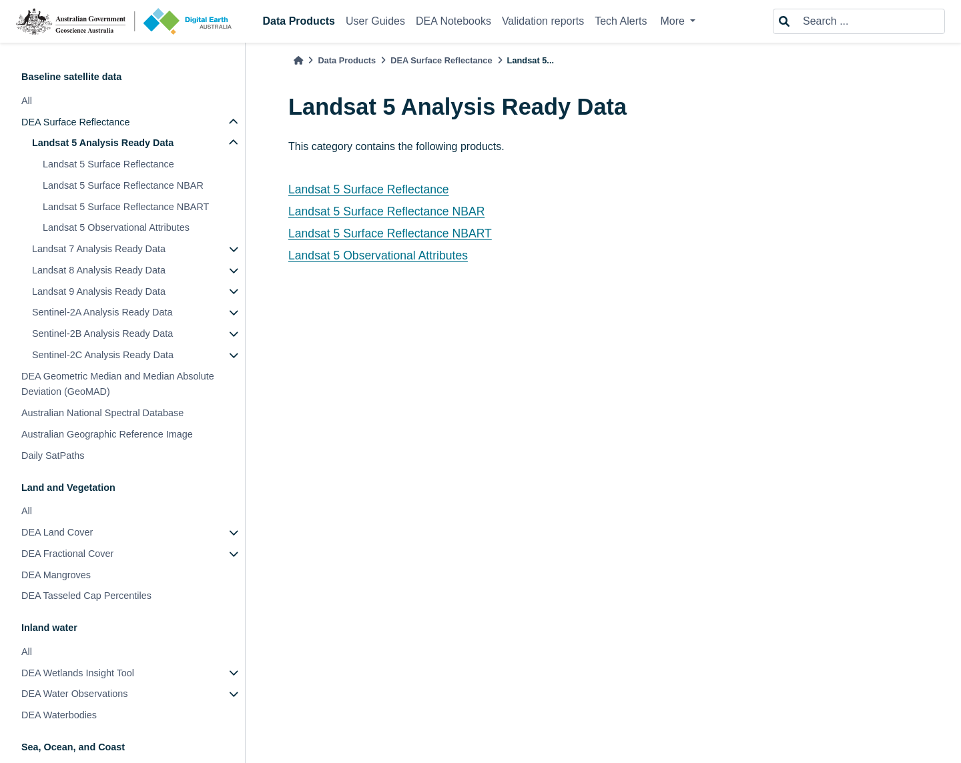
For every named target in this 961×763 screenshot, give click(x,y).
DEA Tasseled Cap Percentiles (86, 595)
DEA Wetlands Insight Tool (77, 673)
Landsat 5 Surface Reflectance (108, 164)
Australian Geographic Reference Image (107, 434)
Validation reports (543, 21)
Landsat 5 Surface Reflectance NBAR (123, 185)
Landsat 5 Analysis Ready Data (103, 142)
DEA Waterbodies (59, 715)
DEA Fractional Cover (67, 553)
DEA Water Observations (74, 693)
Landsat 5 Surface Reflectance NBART (126, 206)
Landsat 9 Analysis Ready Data (99, 291)
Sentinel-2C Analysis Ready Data (103, 354)
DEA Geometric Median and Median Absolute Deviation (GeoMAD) (117, 384)
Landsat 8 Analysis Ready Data (99, 270)
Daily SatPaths (52, 455)
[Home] (298, 60)
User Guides (375, 21)
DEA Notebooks (453, 21)
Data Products (299, 21)
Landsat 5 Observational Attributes (116, 227)
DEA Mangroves (56, 575)
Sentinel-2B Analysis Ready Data (102, 333)
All (26, 100)
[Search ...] (869, 21)
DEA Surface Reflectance (75, 122)
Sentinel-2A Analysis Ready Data (102, 312)
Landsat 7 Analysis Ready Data (99, 248)
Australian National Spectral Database (102, 413)
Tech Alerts (621, 21)
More (673, 21)
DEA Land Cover (57, 532)
